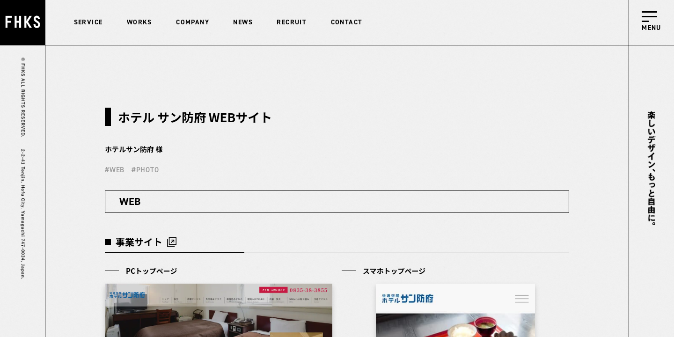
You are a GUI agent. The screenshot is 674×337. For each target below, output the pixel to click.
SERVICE (88, 22)
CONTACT (347, 22)
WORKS (139, 22)
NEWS (243, 22)
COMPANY (192, 22)
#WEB (115, 170)
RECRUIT (292, 22)
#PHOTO (145, 170)
